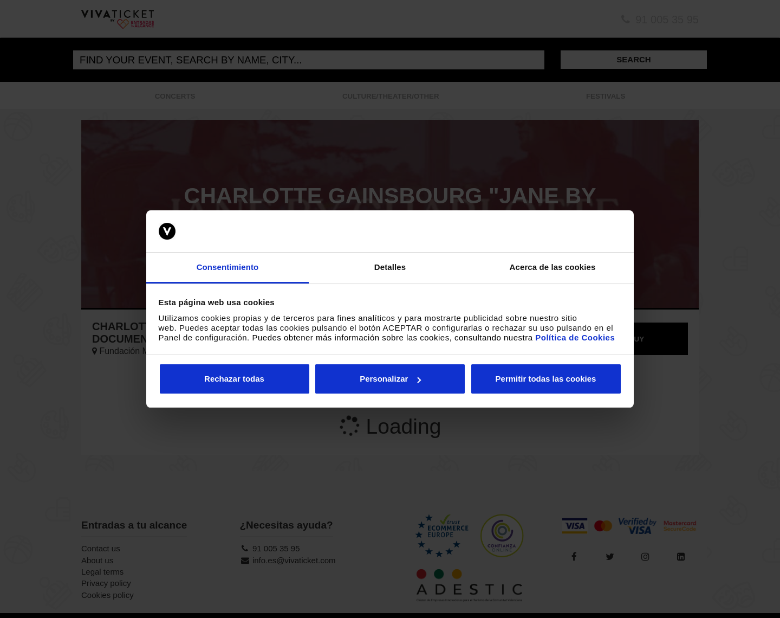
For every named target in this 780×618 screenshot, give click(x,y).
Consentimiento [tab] (228, 267)
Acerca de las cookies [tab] (553, 267)
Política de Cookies (575, 337)
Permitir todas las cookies (546, 378)
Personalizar (390, 378)
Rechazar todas (234, 378)
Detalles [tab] (390, 267)
